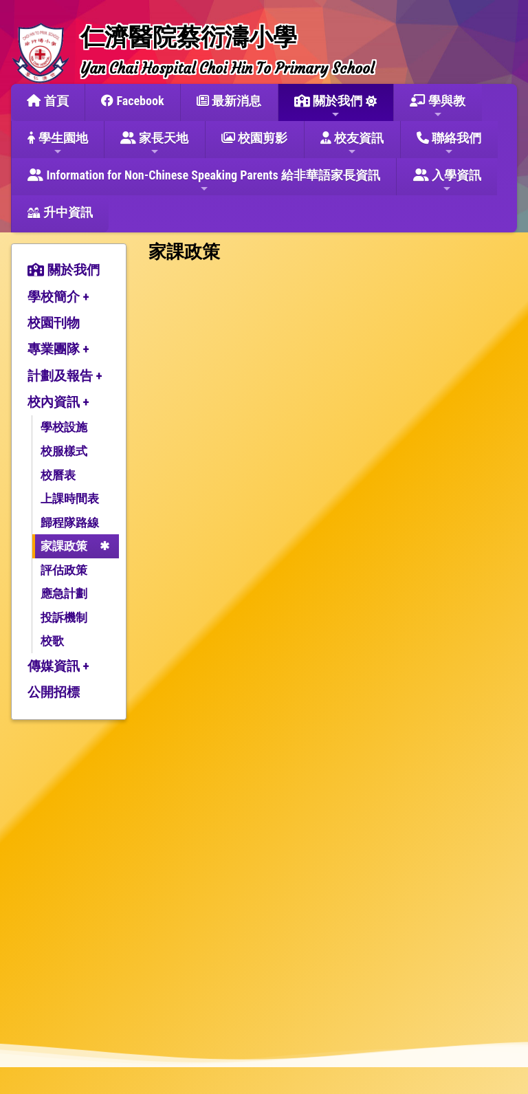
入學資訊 (447, 181)
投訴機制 (64, 617)
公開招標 (54, 692)
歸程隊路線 (70, 522)
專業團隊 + (58, 349)
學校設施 (64, 427)
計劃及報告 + (65, 376)
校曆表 (58, 475)
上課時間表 (70, 498)
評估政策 (64, 570)
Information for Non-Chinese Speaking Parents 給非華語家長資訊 (204, 181)
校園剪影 (254, 138)
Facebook (132, 101)
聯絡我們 (449, 144)
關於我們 (328, 107)
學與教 (437, 107)
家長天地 (154, 144)
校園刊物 (54, 323)
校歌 (52, 641)
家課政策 (64, 546)
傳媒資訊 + (58, 666)
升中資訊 (60, 212)
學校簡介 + (58, 297)
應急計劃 (64, 593)
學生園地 (57, 144)
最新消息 (229, 101)
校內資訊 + (58, 402)
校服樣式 (64, 451)
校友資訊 (352, 144)
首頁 (47, 101)
